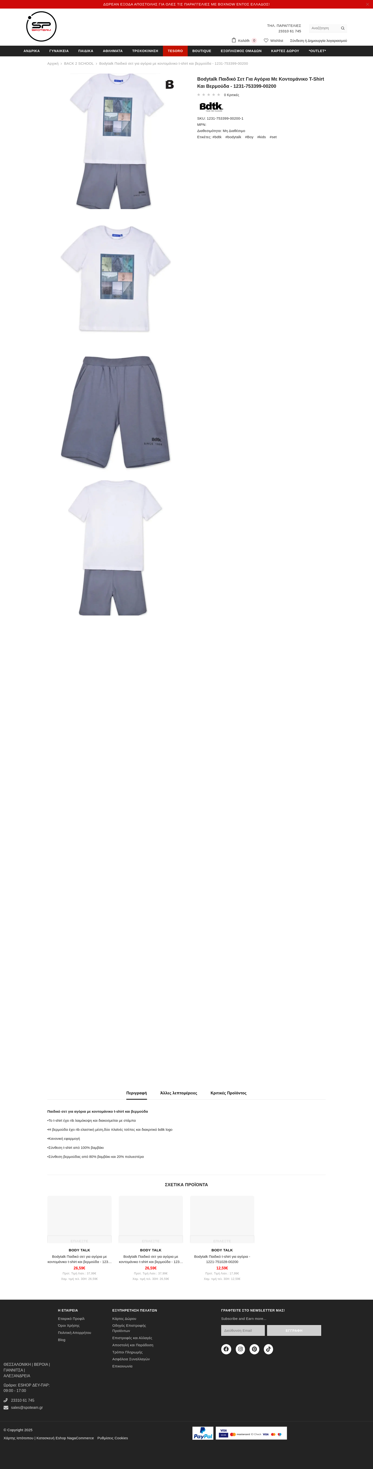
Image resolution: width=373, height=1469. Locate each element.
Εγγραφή (306, 1330)
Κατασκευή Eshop (51, 1438)
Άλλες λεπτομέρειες (178, 1093)
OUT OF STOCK (64, 77)
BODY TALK (79, 1250)
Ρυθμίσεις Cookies (112, 1438)
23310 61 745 (290, 31)
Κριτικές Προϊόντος (228, 1093)
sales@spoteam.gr (27, 1407)
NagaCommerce (80, 1438)
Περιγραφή (136, 1093)
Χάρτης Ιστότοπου (18, 1438)
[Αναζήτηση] (324, 28)
